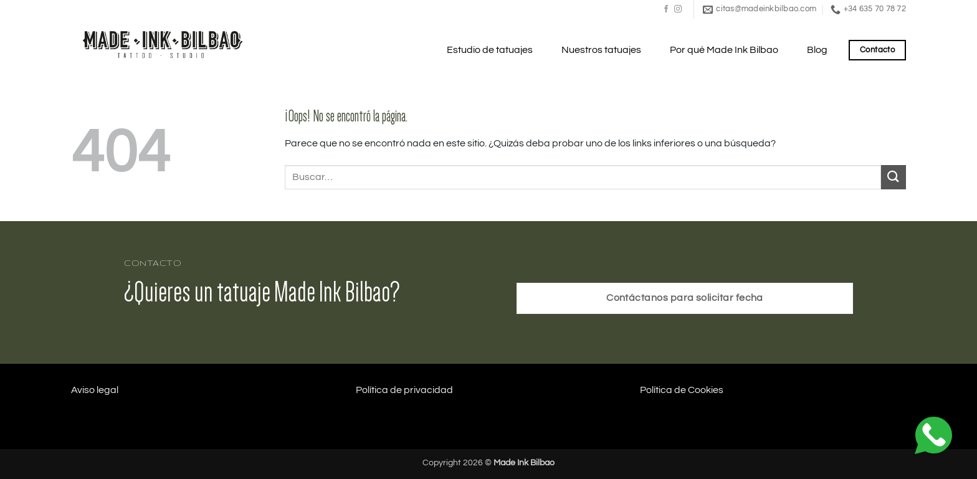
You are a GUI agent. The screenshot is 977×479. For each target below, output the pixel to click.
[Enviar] (893, 177)
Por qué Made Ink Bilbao (724, 50)
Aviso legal (94, 390)
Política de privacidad (404, 390)
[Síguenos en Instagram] (678, 9)
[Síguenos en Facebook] (666, 9)
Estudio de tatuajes (490, 50)
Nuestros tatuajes (601, 50)
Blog (817, 50)
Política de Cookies (681, 390)
